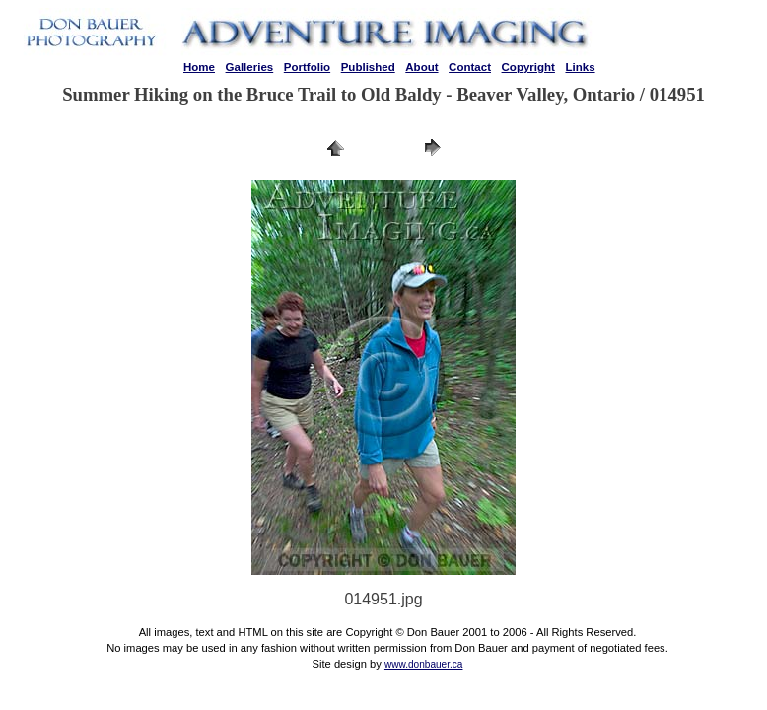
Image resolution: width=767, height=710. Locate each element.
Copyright (528, 67)
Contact (470, 67)
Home (199, 67)
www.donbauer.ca (423, 664)
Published (368, 67)
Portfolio (307, 67)
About (421, 67)
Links (579, 67)
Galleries (250, 67)
